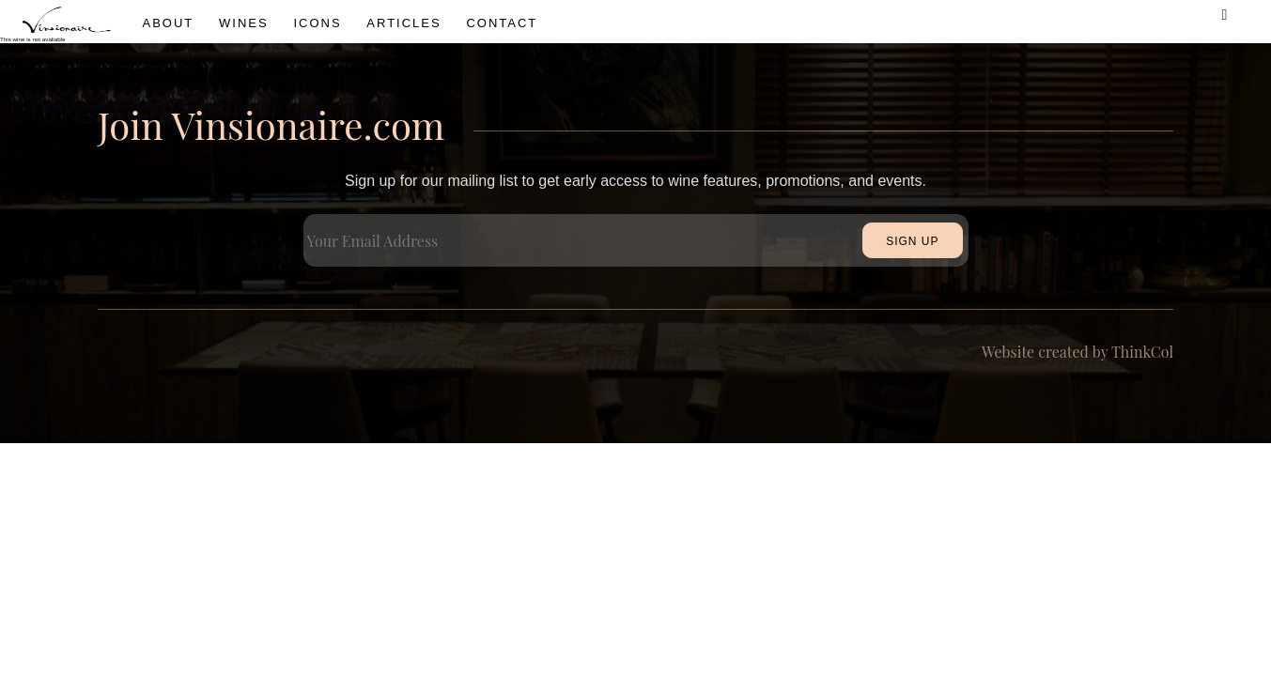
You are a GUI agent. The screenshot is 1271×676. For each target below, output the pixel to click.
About (168, 23)
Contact (501, 23)
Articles (403, 23)
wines (244, 23)
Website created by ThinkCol (1077, 351)
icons (317, 23)
